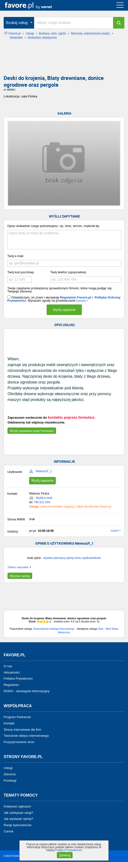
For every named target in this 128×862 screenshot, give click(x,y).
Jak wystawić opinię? (18, 819)
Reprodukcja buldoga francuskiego (53, 628)
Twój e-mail (15, 256)
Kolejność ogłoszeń (17, 806)
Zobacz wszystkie (18, 567)
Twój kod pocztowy (20, 272)
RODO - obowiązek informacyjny (27, 691)
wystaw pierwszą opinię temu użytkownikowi (72, 558)
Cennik (8, 831)
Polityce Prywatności (68, 850)
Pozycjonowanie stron (19, 742)
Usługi (8, 768)
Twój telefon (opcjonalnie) (68, 272)
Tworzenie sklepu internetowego (26, 735)
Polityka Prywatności (18, 678)
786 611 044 (42, 502)
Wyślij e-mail (44, 498)
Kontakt (9, 723)
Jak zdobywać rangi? (18, 812)
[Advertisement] (64, 59)
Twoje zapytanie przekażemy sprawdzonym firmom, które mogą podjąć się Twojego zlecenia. (59, 290)
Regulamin (11, 685)
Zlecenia (10, 774)
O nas (8, 666)
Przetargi (10, 780)
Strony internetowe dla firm (22, 729)
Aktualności (12, 672)
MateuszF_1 (44, 471)
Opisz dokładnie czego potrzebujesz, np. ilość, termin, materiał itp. (53, 225)
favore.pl (34, 5)
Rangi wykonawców (17, 825)
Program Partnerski (17, 717)
